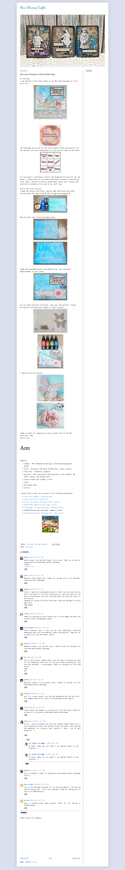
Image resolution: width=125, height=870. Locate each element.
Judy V (26, 575)
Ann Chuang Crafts (33, 7)
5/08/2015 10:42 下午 (36, 707)
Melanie (26, 770)
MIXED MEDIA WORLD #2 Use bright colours (40, 505)
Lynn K (26, 707)
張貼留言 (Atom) (31, 862)
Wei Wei (26, 800)
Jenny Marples (29, 627)
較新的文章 (24, 858)
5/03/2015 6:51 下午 (36, 589)
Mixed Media (29, 547)
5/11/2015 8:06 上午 (51, 743)
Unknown (26, 693)
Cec (25, 657)
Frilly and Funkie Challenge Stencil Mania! (42, 502)
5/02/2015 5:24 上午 (36, 557)
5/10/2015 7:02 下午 (38, 721)
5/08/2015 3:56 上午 (37, 693)
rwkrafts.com (28, 566)
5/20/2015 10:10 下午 (41, 784)
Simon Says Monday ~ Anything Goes (38, 496)
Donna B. (27, 643)
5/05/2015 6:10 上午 (42, 627)
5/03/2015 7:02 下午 (36, 613)
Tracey (26, 613)
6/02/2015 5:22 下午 (37, 800)
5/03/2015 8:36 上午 (36, 575)
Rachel (26, 557)
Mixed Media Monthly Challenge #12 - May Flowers (44, 513)
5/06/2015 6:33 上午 (38, 643)
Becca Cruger (28, 784)
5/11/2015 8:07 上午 (51, 754)
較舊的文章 (76, 858)
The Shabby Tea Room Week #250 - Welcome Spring (43, 507)
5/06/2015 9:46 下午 (34, 657)
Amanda (26, 589)
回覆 (25, 569)
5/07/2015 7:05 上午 (36, 679)
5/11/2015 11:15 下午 (37, 770)
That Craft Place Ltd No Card (36, 499)
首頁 (50, 858)
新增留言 (24, 812)
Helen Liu (27, 721)
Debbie (26, 679)
